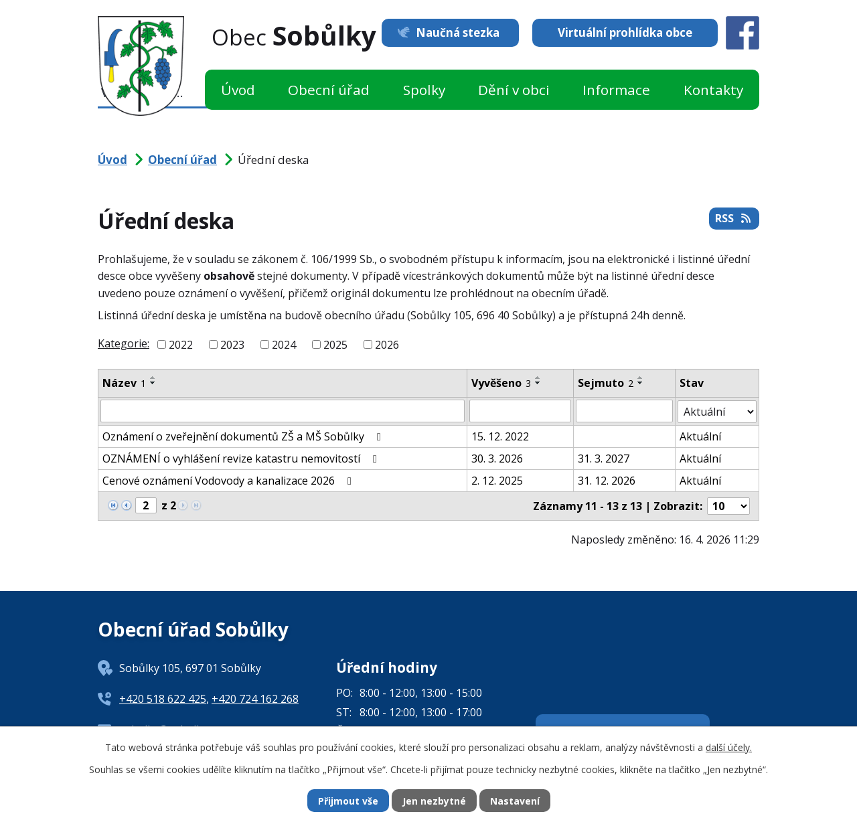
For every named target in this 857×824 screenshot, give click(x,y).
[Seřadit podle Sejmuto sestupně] (640, 383)
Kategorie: (123, 343)
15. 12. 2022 (500, 435)
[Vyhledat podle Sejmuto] (624, 411)
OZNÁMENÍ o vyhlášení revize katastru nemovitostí (242, 457)
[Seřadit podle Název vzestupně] (153, 377)
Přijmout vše (348, 801)
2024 (284, 344)
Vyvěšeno (501, 383)
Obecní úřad (329, 89)
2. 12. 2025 (497, 480)
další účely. (729, 747)
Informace (616, 89)
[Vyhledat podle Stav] (717, 411)
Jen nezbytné (434, 801)
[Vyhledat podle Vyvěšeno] (520, 411)
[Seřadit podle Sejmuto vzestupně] (640, 377)
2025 (335, 344)
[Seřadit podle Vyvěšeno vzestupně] (538, 377)
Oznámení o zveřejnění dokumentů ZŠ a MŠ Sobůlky (244, 435)
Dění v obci (514, 89)
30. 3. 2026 (497, 457)
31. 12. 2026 (606, 480)
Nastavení (515, 801)
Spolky (424, 89)
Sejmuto (605, 383)
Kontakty (713, 89)
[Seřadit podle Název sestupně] (153, 383)
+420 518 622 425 (162, 698)
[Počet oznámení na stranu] (728, 505)
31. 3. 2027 (603, 457)
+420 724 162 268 (255, 698)
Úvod (238, 89)
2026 (387, 344)
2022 (181, 344)
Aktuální (700, 435)
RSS (734, 218)
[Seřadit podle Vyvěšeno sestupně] (538, 383)
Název (124, 383)
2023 (232, 344)
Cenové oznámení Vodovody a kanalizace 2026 (229, 480)
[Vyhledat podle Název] (282, 411)
